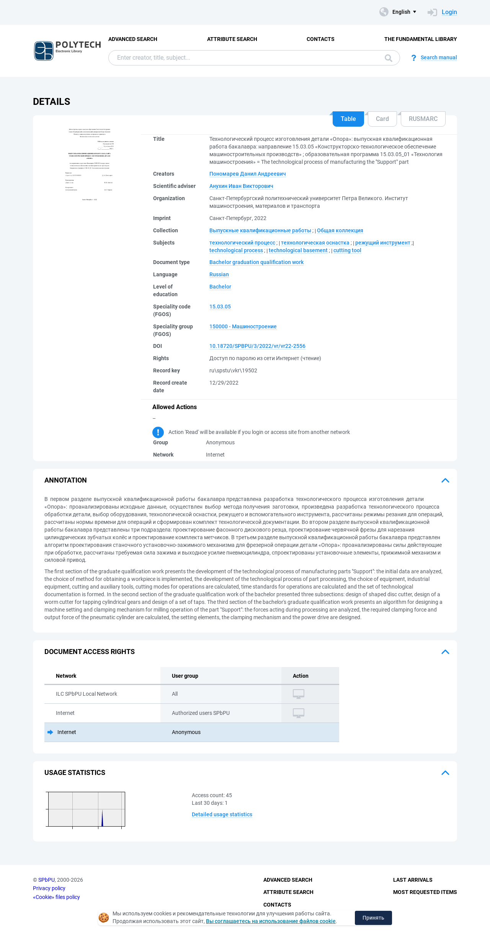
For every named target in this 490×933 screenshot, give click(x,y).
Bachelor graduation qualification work (256, 262)
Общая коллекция (340, 230)
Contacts (321, 39)
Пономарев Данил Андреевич (247, 174)
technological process (236, 250)
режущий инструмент (382, 243)
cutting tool (347, 250)
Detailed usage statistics (222, 814)
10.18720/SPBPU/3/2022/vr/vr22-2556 (257, 346)
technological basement (298, 250)
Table (348, 118)
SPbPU (46, 880)
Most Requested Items (425, 892)
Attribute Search (232, 39)
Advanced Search (132, 39)
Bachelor (220, 287)
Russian (219, 274)
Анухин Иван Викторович (241, 186)
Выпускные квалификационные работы (260, 230)
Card (382, 118)
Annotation (65, 480)
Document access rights (89, 652)
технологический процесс (242, 243)
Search (388, 58)
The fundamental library (420, 39)
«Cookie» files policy (56, 897)
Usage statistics (74, 772)
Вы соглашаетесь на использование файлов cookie (271, 921)
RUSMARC (423, 118)
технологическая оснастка (315, 243)
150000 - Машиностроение (243, 326)
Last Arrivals (413, 880)
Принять (373, 918)
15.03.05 (220, 306)
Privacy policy (49, 888)
